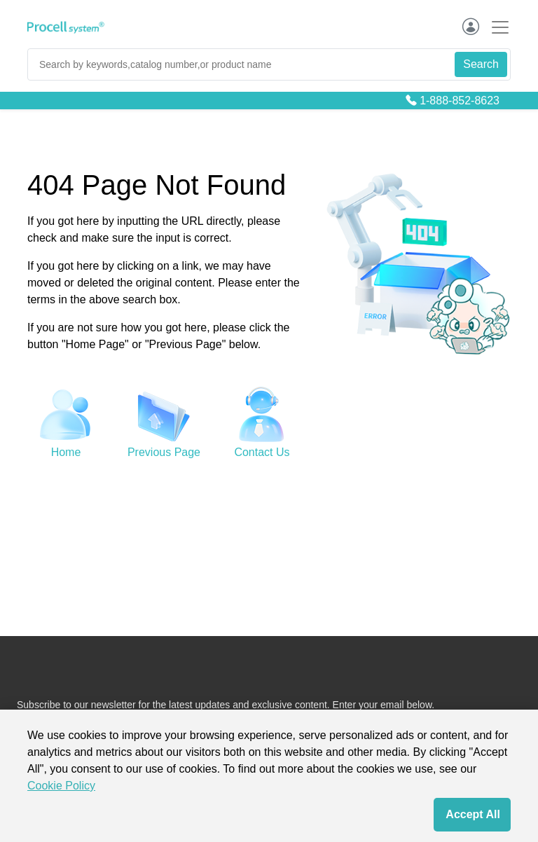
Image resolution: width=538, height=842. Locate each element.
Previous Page (163, 452)
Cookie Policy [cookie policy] (61, 786)
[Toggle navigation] (496, 27)
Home (66, 452)
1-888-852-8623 (459, 100)
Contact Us (261, 452)
